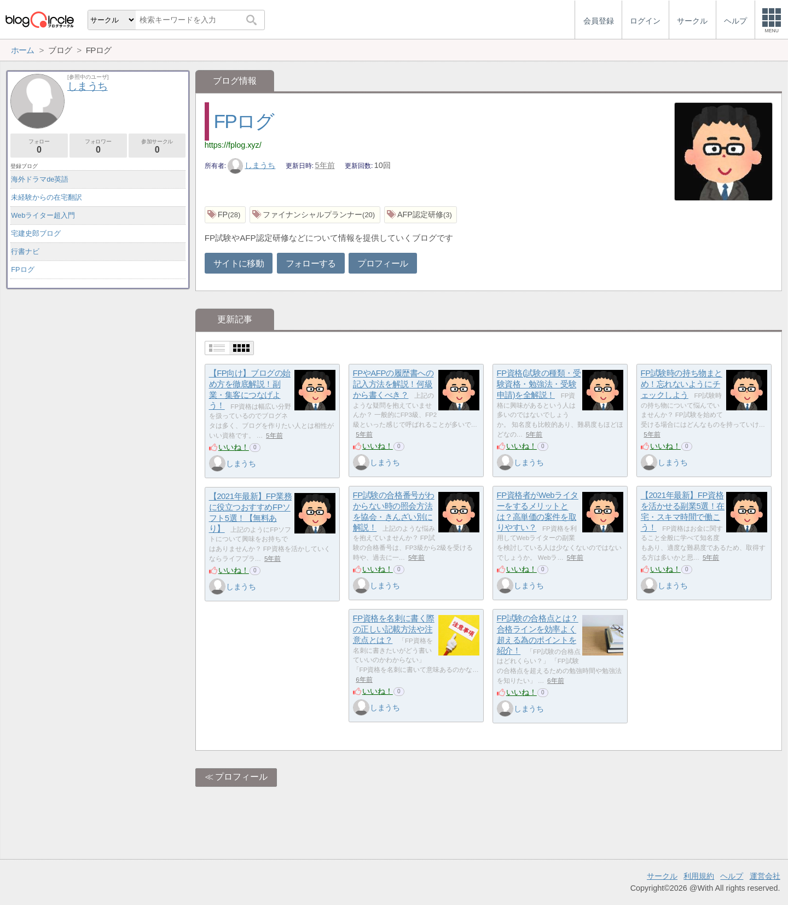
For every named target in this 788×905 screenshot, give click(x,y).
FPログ (244, 121)
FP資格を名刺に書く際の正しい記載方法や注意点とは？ (393, 629)
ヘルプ (731, 876)
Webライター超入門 (43, 215)
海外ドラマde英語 (39, 179)
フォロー (39, 146)
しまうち (252, 165)
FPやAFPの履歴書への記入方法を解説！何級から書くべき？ (393, 384)
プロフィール (382, 263)
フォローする (311, 263)
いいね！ (233, 447)
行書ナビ (25, 251)
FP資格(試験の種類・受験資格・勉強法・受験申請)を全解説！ (539, 384)
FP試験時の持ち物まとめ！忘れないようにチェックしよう (681, 384)
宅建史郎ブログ (36, 233)
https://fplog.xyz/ (233, 145)
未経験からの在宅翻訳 (46, 197)
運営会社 (765, 876)
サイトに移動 (238, 263)
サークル (662, 876)
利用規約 (698, 876)
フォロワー (98, 146)
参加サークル (157, 146)
